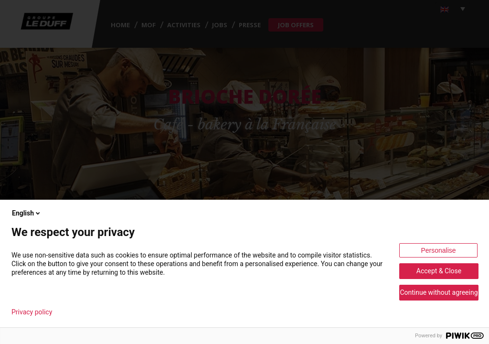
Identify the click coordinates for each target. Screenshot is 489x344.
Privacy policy (31, 312)
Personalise (438, 250)
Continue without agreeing (439, 292)
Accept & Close (438, 271)
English (27, 213)
